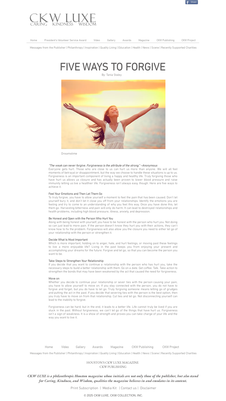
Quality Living (108, 48)
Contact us (129, 388)
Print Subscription (84, 388)
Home (49, 347)
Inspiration (92, 48)
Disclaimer (148, 388)
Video (65, 347)
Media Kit (110, 388)
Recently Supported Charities (179, 48)
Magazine (117, 347)
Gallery (80, 347)
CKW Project (170, 347)
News (145, 48)
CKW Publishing (142, 347)
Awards (97, 347)
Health (136, 48)
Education (124, 48)
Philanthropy (75, 48)
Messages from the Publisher (48, 48)
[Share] (191, 2)
